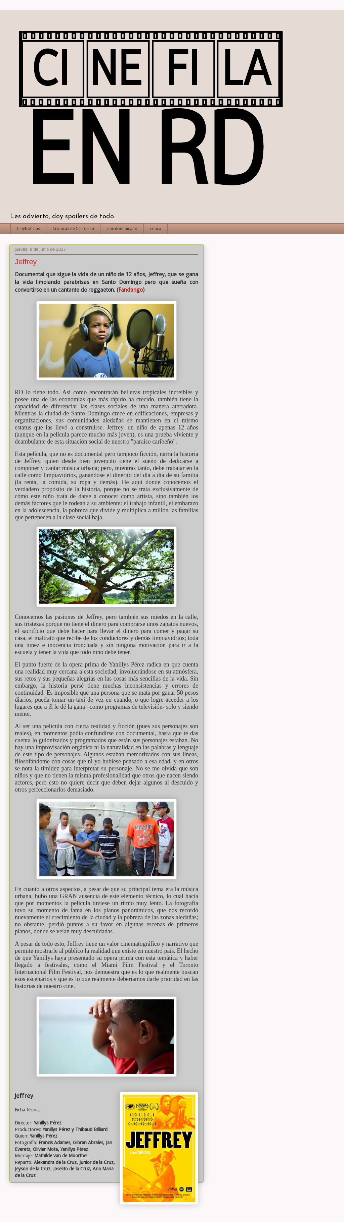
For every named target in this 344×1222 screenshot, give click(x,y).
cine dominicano (121, 228)
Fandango (130, 290)
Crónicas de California (73, 228)
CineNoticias (28, 228)
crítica (155, 228)
